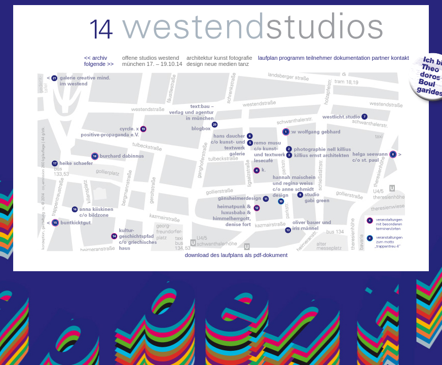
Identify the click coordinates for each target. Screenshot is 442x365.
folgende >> (99, 64)
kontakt (400, 58)
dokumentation (352, 58)
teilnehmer (319, 58)
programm (292, 58)
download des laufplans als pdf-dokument (236, 255)
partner (380, 58)
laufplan (268, 58)
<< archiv (95, 58)
